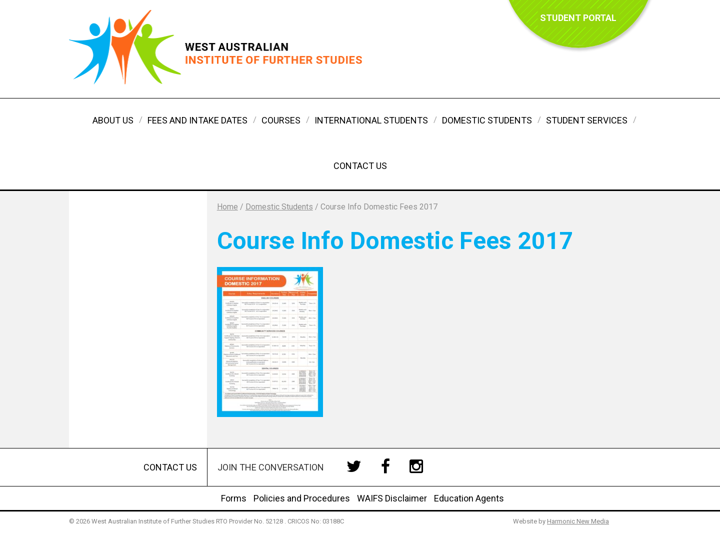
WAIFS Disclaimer (392, 498)
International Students (371, 120)
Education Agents (469, 498)
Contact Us (360, 165)
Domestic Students (487, 120)
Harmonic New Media (578, 521)
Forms (233, 498)
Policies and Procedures (302, 498)
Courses (281, 120)
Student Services (587, 120)
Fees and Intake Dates (198, 120)
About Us (113, 120)
